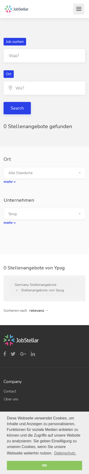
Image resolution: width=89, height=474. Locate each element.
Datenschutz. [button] (65, 453)
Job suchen (15, 41)
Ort (8, 74)
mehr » (10, 181)
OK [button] (44, 465)
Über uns (11, 399)
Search (17, 108)
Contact (10, 391)
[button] (44, 173)
